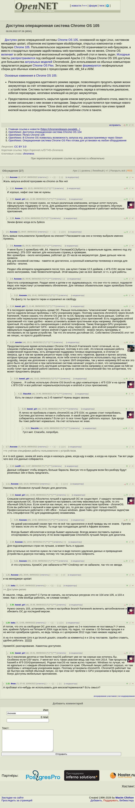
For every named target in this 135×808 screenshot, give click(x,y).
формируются (92, 65)
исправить (115, 125)
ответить (42, 177)
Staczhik (27, 394)
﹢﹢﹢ (51, 177)
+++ (84, 5)
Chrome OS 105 (68, 39)
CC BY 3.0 (20, 146)
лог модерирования (126, 696)
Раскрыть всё (117, 170)
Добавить (96, 804)
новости (76, 5)
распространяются (23, 58)
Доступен (11, 39)
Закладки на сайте (12, 801)
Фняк (13, 684)
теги (101, 5)
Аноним (13, 177)
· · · (57, 177)
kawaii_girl (20, 199)
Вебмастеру (127, 804)
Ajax (75, 170)
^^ (48, 188)
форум (93, 5)
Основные (11, 75)
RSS (129, 170)
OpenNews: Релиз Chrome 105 (26, 134)
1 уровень (84, 170)
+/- (106, 170)
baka (13, 585)
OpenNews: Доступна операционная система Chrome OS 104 (45, 132)
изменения (26, 75)
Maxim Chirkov (124, 801)
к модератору (72, 177)
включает (7, 54)
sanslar (18, 342)
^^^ (52, 188)
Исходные (123, 54)
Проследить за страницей (16, 804)
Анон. (18, 218)
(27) (21, 170)
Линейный (98, 170)
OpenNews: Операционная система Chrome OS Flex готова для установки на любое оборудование (67, 140)
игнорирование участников (105, 696)
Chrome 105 (22, 47)
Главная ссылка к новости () (44, 129)
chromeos (28, 153)
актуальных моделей (38, 61)
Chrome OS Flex (43, 65)
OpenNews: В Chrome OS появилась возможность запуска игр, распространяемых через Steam (65, 137)
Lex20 (18, 466)
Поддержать (110, 804)
